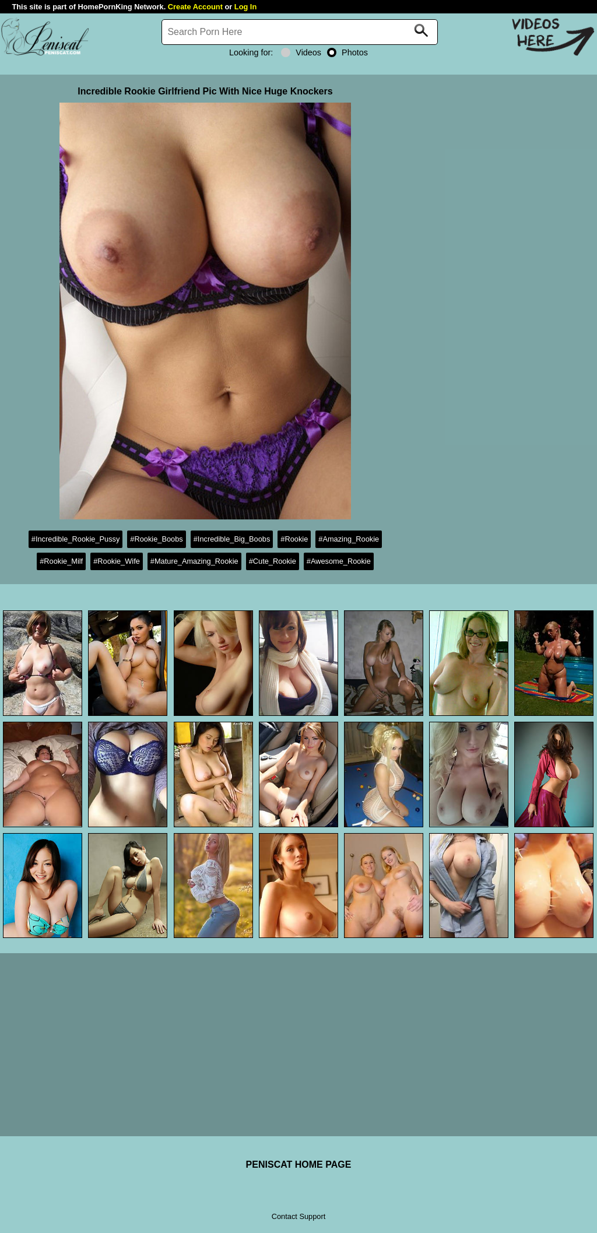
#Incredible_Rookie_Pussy (75, 539)
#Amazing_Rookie (348, 539)
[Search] (299, 32)
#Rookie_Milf (61, 561)
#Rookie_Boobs (156, 539)
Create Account (195, 6)
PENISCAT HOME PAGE (299, 1164)
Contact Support (298, 1216)
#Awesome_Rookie (339, 561)
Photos (347, 52)
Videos (301, 52)
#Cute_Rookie (272, 561)
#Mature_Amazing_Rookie (194, 561)
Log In (245, 6)
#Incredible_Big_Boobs (232, 539)
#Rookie (294, 539)
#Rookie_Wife (116, 561)
